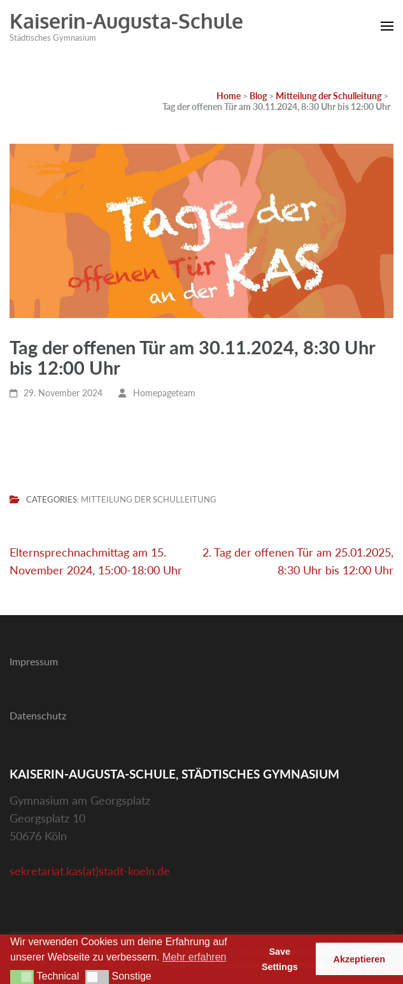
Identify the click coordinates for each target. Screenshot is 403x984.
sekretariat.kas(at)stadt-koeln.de (90, 871)
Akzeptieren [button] (360, 959)
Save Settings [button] (280, 959)
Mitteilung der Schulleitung (148, 500)
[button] (22, 977)
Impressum (34, 661)
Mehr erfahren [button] (194, 957)
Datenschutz (38, 715)
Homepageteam (164, 392)
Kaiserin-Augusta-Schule (126, 21)
